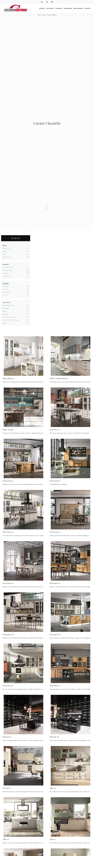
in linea (5, 295)
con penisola (6, 292)
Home (39, 15)
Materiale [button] (6, 264)
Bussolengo (6, 308)
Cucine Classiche (51, 15)
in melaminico (7, 276)
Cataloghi (58, 8)
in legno (5, 273)
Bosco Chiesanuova (8, 305)
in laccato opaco (8, 270)
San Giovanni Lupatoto (9, 317)
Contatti (87, 8)
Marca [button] (5, 246)
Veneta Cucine (7, 257)
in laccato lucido (8, 267)
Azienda (42, 8)
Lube (4, 254)
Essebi (4, 251)
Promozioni (68, 8)
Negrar (5, 311)
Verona (5, 323)
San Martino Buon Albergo (10, 320)
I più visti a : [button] (7, 302)
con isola (5, 289)
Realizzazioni (78, 8)
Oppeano (5, 314)
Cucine (44, 15)
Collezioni (50, 8)
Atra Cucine (6, 248)
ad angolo (6, 286)
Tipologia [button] (6, 283)
